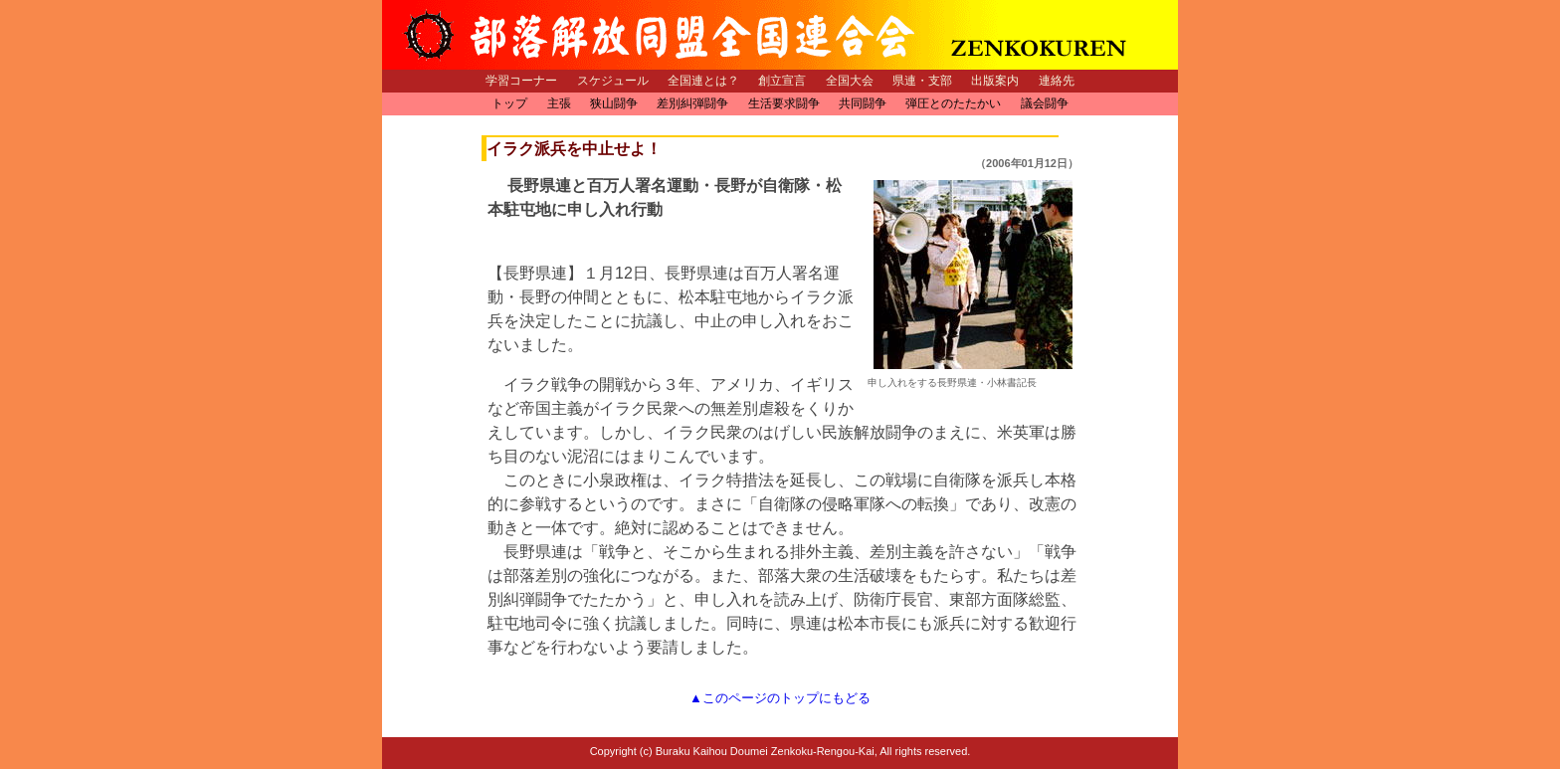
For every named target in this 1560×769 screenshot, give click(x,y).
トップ (509, 103)
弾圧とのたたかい (953, 103)
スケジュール (613, 81)
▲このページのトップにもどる (780, 697)
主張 (559, 103)
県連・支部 (922, 81)
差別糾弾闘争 (692, 103)
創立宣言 (782, 81)
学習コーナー (521, 81)
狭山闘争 (614, 103)
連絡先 (1056, 81)
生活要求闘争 (784, 103)
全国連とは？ (703, 81)
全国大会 (850, 81)
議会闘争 (1045, 103)
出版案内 (995, 81)
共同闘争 (862, 103)
